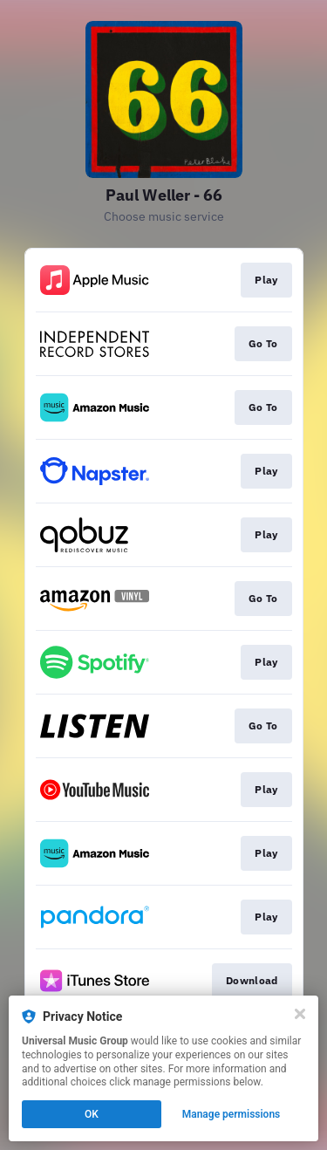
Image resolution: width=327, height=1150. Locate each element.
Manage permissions (231, 1114)
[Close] (300, 1014)
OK (92, 1114)
